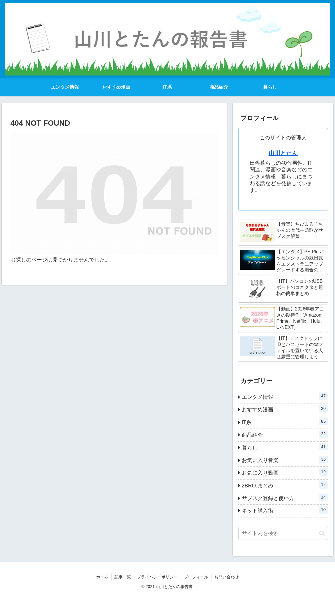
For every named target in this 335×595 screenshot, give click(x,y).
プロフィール (196, 577)
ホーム (102, 577)
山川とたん (283, 153)
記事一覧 (122, 577)
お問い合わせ (226, 577)
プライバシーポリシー (157, 577)
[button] (322, 533)
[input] (283, 533)
